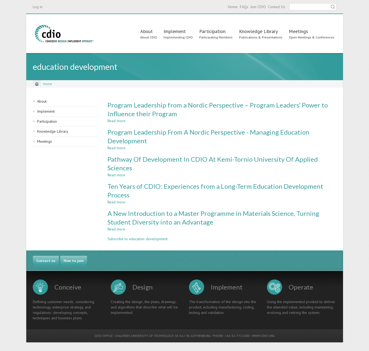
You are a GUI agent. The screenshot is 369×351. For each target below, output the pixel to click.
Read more (116, 120)
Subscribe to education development (137, 238)
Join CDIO (258, 6)
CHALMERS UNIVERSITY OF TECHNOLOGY (144, 336)
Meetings (298, 31)
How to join (74, 260)
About (146, 31)
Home (233, 6)
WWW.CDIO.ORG (263, 336)
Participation (212, 31)
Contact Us (276, 6)
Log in (38, 6)
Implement (175, 31)
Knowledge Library (258, 31)
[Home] (37, 84)
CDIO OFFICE (103, 336)
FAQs (244, 6)
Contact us (45, 260)
